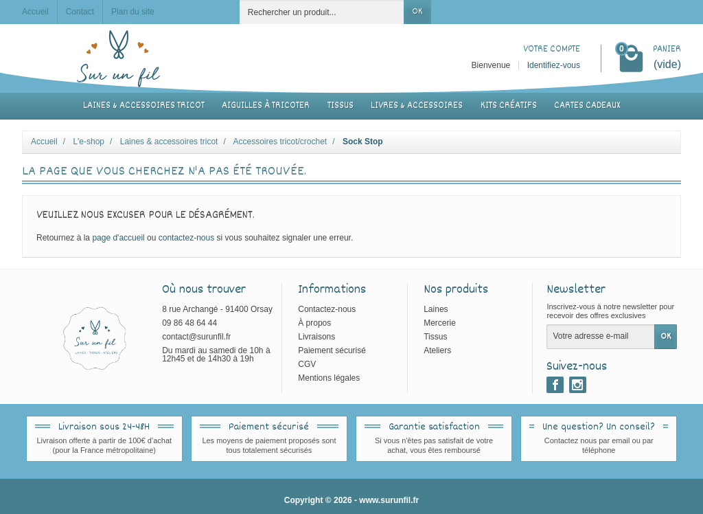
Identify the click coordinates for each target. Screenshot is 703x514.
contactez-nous (186, 238)
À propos (314, 323)
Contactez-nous (327, 309)
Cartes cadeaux (587, 105)
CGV (307, 364)
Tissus (340, 105)
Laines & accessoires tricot (144, 105)
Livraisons (316, 337)
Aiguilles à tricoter (266, 105)
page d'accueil (118, 238)
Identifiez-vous (553, 65)
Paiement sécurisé (332, 350)
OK (417, 12)
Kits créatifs (509, 105)
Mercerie (440, 323)
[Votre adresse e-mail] (600, 336)
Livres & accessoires (417, 105)
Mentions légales (329, 378)
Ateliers (437, 350)
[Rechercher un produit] (322, 12)
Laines (436, 309)
